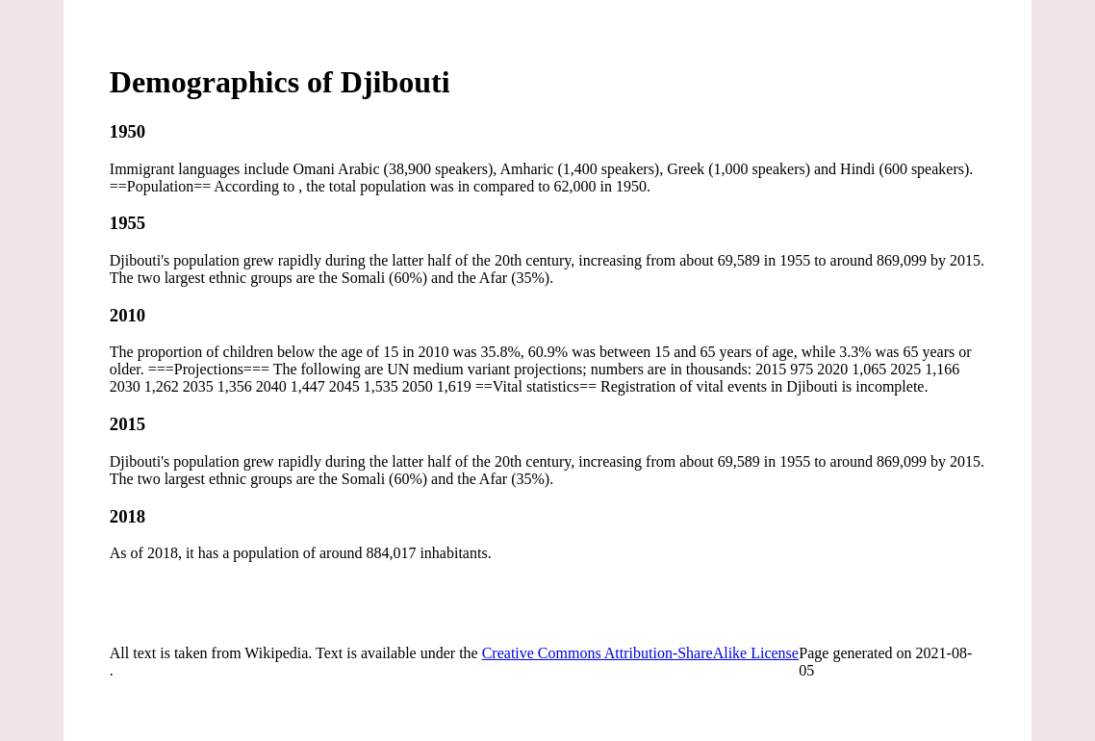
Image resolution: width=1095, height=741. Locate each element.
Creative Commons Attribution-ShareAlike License (640, 653)
